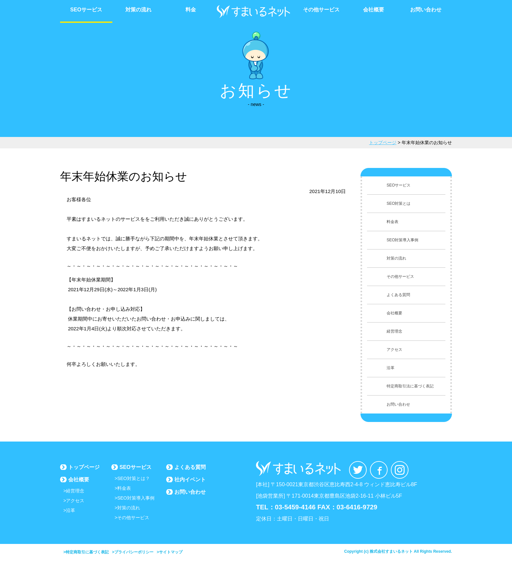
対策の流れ (138, 9)
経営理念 (75, 490)
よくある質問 (190, 467)
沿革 (70, 510)
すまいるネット (256, 11)
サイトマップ (171, 552)
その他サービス (321, 9)
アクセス (75, 500)
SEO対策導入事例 (135, 498)
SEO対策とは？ (133, 478)
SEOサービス (86, 9)
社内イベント (190, 479)
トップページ (84, 467)
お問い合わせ (425, 9)
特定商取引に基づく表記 (87, 552)
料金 (190, 9)
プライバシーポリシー (133, 552)
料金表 (124, 488)
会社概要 (373, 9)
